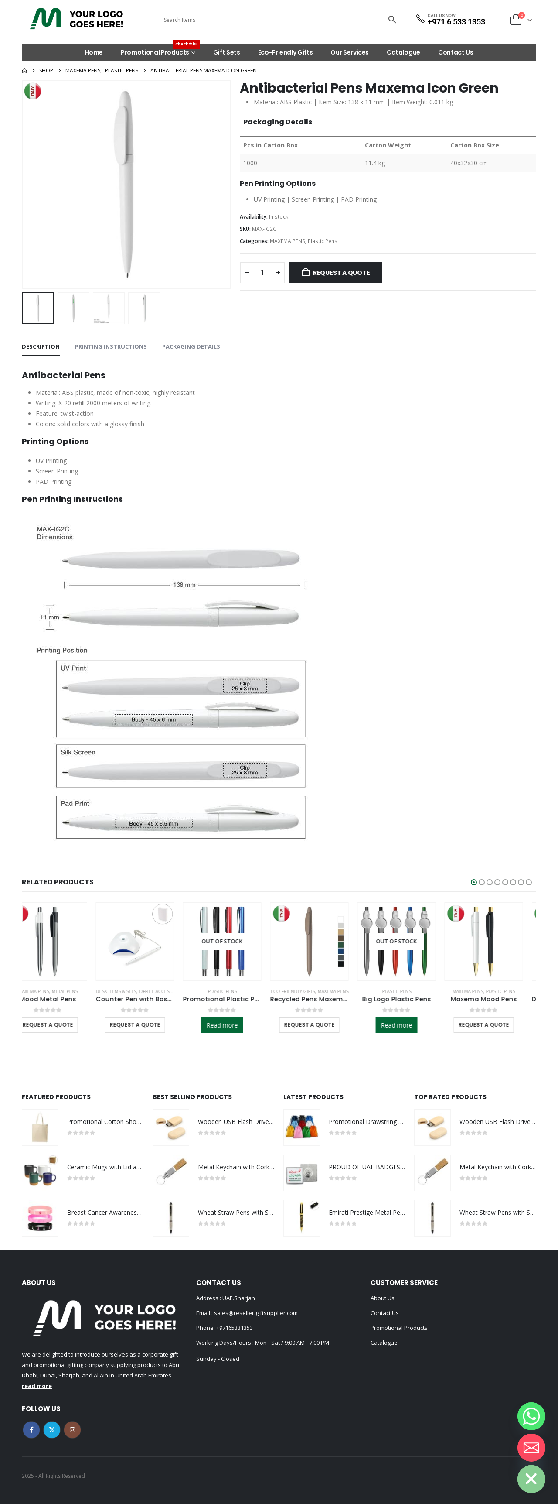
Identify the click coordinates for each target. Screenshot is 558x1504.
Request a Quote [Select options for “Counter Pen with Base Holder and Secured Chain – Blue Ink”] (148, 1024)
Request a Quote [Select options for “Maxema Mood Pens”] (497, 1024)
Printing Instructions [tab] (111, 346)
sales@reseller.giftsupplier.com (255, 1313)
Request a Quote (341, 272)
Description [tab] (41, 346)
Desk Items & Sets (129, 991)
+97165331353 (234, 1328)
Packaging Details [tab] (191, 346)
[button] (474, 882)
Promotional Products (160, 50)
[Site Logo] (76, 19)
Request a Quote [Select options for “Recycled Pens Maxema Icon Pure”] (322, 1024)
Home (94, 52)
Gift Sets (226, 52)
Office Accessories (175, 991)
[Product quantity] (262, 272)
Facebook (31, 1430)
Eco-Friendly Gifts (285, 52)
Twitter (52, 1430)
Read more (235, 1025)
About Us (383, 1298)
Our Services (349, 52)
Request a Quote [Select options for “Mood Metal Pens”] (61, 1024)
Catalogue (403, 52)
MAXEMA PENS (287, 241)
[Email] (531, 1448)
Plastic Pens (322, 241)
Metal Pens (78, 991)
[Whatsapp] (531, 1416)
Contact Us (455, 52)
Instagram (72, 1430)
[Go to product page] (61, 941)
